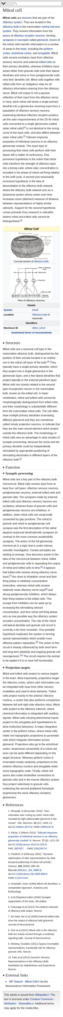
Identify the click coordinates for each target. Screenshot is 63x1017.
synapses (8, 40)
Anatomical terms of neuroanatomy (31, 332)
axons (6, 35)
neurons (27, 17)
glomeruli (42, 40)
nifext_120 (37, 328)
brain (23, 48)
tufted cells (45, 62)
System (8, 310)
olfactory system (12, 22)
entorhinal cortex (21, 53)
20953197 (45, 827)
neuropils (23, 40)
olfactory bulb (11, 26)
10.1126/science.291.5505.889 (28, 874)
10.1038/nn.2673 (21, 827)
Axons (53, 40)
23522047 (39, 848)
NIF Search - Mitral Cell (23, 981)
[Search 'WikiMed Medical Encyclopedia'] (37, 4)
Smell (35, 310)
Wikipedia (41, 994)
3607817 (19, 848)
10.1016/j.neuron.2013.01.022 (28, 844)
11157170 (20, 878)
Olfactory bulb (39, 314)
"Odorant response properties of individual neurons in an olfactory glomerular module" (32, 836)
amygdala (44, 53)
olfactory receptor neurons (29, 35)
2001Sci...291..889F (28, 870)
